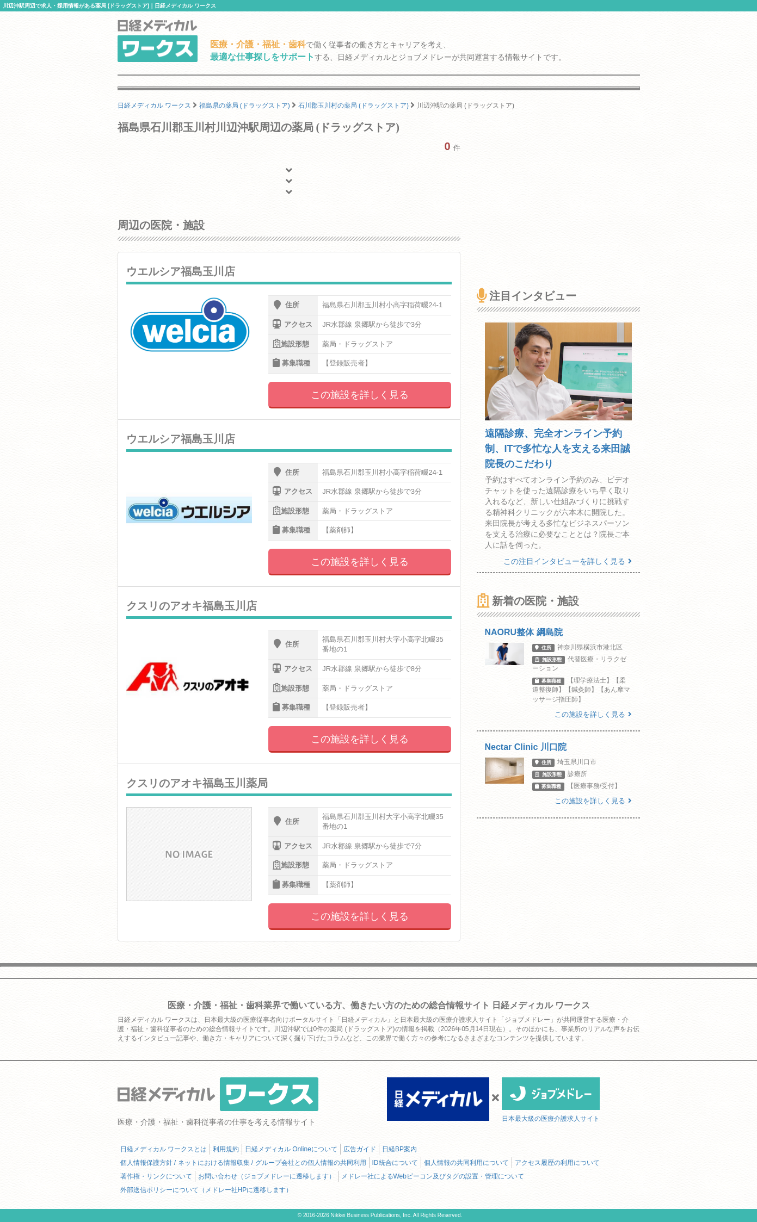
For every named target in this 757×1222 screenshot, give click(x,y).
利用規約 (226, 1149)
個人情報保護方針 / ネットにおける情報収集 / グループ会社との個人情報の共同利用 (243, 1163)
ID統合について (395, 1163)
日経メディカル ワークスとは (163, 1149)
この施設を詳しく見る (360, 394)
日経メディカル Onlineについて (291, 1149)
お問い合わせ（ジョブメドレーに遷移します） (266, 1176)
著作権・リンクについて (156, 1176)
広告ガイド (359, 1149)
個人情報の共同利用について (466, 1163)
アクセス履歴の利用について (557, 1163)
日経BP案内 (399, 1149)
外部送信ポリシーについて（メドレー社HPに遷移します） (206, 1190)
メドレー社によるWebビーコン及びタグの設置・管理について (432, 1176)
